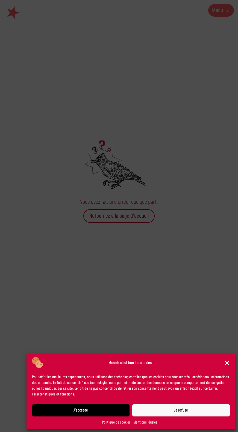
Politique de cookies (116, 422)
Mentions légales (145, 422)
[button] (227, 363)
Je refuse (181, 410)
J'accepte (81, 410)
